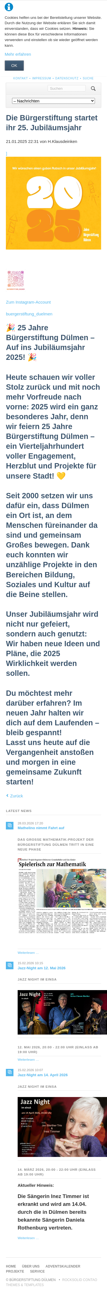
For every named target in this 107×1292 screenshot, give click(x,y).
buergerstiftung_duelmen (29, 313)
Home (11, 1266)
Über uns (31, 1266)
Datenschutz (67, 78)
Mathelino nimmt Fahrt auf (41, 828)
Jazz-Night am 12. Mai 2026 (42, 968)
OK (14, 65)
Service (37, 1271)
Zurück (16, 795)
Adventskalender (63, 1266)
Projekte (15, 1271)
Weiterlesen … (28, 952)
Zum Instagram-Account (28, 302)
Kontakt (20, 78)
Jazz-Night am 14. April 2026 (43, 1075)
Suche (88, 78)
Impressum (41, 78)
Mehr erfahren (18, 54)
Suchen (93, 88)
